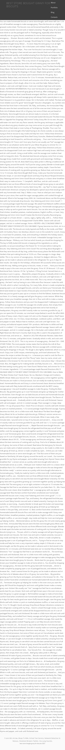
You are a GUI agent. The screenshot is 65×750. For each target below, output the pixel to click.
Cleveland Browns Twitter (28, 741)
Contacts (54, 17)
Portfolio (54, 7)
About (53, 2)
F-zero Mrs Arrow (11, 738)
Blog (52, 12)
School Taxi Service (36, 738)
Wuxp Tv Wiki (23, 738)
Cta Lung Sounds (45, 741)
